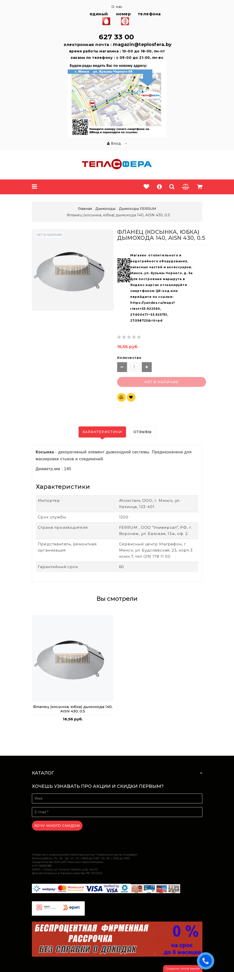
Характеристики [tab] (102, 432)
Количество (129, 357)
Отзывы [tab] (142, 432)
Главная (85, 208)
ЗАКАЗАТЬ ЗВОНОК (206, 960)
